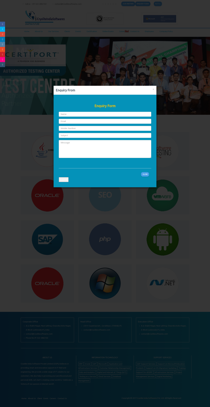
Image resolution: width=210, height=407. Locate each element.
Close (145, 174)
